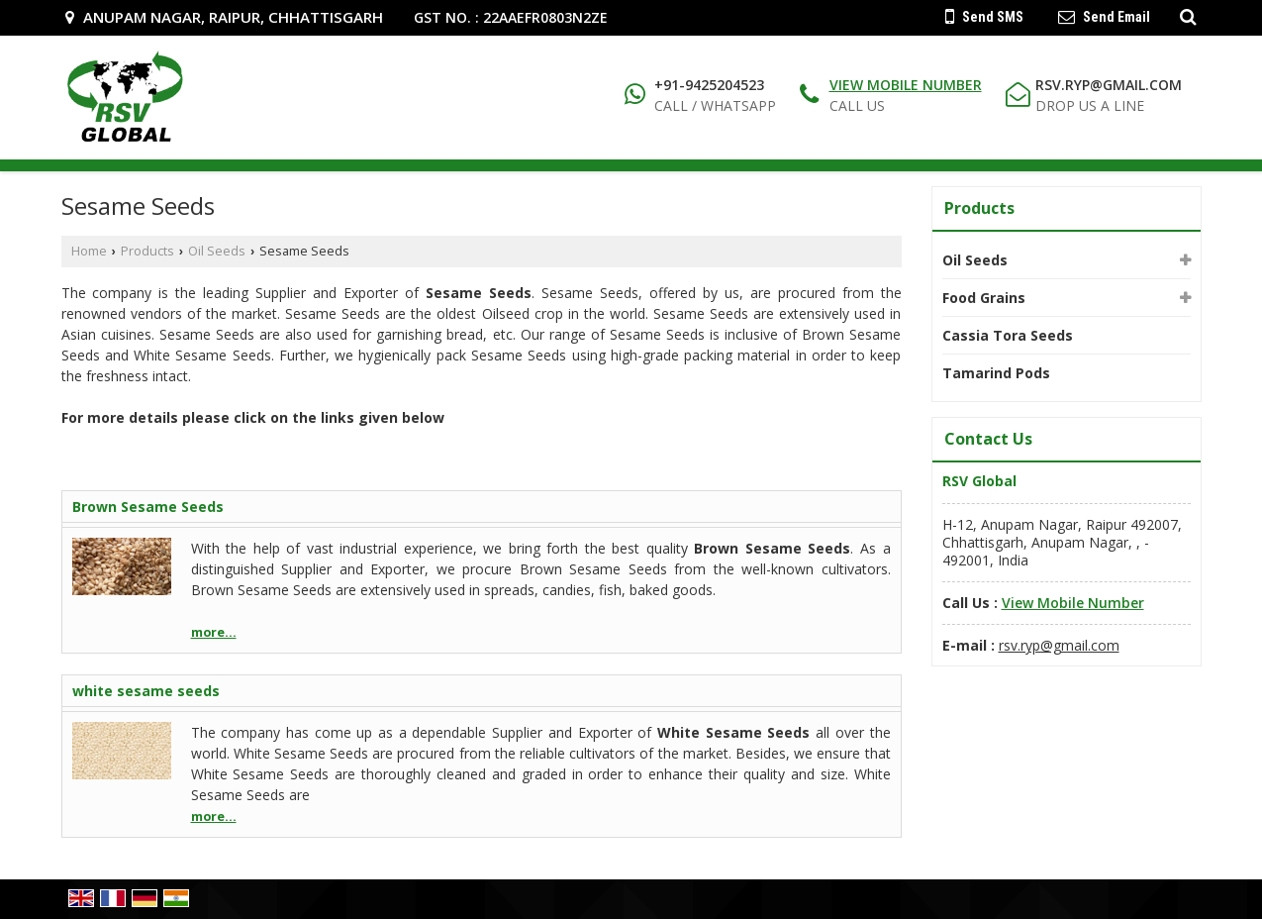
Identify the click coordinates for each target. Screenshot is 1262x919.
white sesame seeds (146, 690)
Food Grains (983, 297)
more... (214, 632)
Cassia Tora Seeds (1007, 335)
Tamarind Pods (996, 372)
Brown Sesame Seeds (148, 506)
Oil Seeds (216, 251)
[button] (905, 84)
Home (89, 251)
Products (147, 251)
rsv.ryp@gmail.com (1108, 84)
